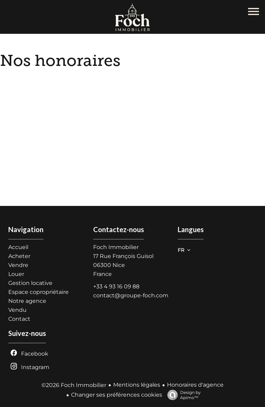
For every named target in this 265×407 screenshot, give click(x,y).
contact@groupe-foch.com (130, 295)
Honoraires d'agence (195, 384)
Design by (182, 395)
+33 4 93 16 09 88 (116, 286)
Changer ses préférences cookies (116, 394)
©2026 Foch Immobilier (73, 385)
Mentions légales (136, 384)
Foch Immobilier (116, 247)
